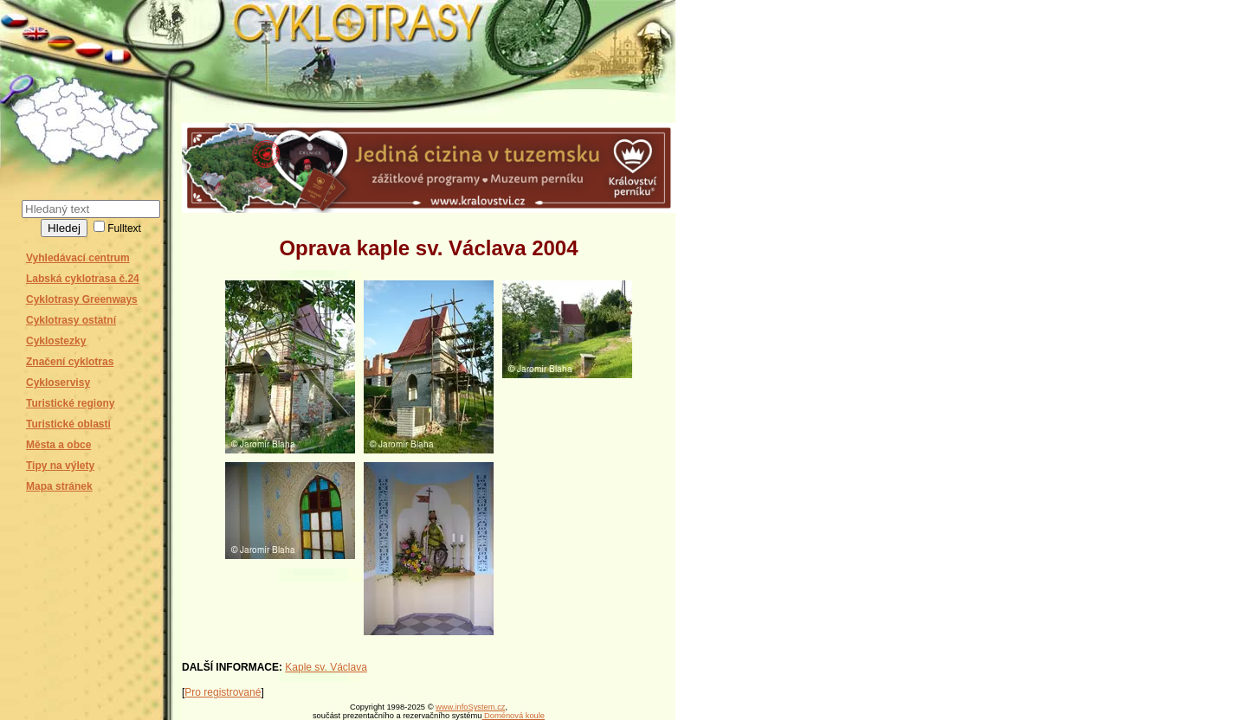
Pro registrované (222, 692)
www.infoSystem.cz (470, 707)
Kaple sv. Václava (326, 667)
